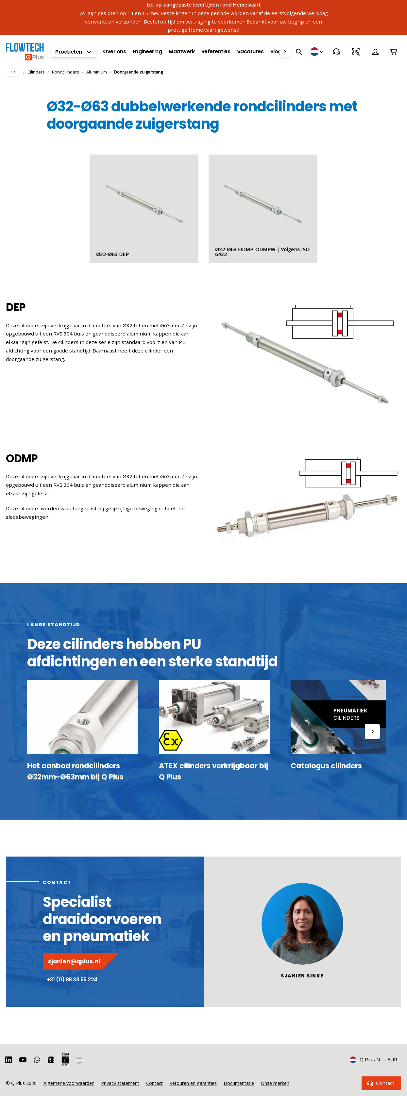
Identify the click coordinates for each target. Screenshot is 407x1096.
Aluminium (96, 72)
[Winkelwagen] (393, 51)
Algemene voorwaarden (68, 1083)
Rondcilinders (65, 72)
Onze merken (275, 1083)
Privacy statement (120, 1083)
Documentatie (239, 1083)
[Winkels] (317, 51)
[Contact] (336, 51)
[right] (285, 51)
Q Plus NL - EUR (373, 1059)
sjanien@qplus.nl (80, 961)
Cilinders (36, 72)
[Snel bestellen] (356, 51)
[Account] (375, 51)
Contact (381, 1083)
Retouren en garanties (193, 1083)
